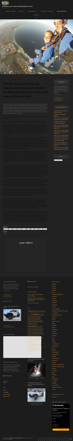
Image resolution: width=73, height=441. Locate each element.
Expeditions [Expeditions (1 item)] (38, 314)
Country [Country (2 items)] (42, 312)
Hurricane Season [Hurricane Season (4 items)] (39, 326)
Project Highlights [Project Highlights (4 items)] (38, 335)
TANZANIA (54, 380)
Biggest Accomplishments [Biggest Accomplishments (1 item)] (41, 308)
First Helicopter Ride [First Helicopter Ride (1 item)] (37, 316)
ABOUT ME (36, 12)
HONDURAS (54, 331)
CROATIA (54, 304)
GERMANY (54, 322)
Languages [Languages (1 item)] (35, 328)
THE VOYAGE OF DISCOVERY (47, 8)
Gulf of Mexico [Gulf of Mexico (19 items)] (32, 324)
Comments (6, 391)
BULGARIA (54, 293)
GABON (53, 320)
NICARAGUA (54, 357)
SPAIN (53, 374)
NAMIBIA (54, 353)
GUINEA (53, 329)
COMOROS (54, 300)
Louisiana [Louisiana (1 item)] (40, 328)
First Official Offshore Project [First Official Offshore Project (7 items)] (35, 318)
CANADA (54, 296)
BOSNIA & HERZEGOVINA (57, 291)
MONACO (54, 347)
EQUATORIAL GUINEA (56, 312)
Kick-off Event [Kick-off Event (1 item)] (30, 328)
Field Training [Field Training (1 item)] (30, 316)
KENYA (53, 337)
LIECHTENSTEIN (55, 341)
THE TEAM (36, 300)
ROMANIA (54, 366)
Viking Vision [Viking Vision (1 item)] (30, 348)
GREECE (53, 324)
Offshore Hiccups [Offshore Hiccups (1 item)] (30, 335)
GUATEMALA (55, 326)
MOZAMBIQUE (55, 351)
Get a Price (56, 427)
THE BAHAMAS (55, 382)
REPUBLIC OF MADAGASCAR (58, 364)
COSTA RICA (54, 302)
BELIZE (53, 289)
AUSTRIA (54, 285)
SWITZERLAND (55, 376)
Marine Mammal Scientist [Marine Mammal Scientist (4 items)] (38, 330)
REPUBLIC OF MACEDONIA (58, 362)
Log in (4, 387)
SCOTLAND (54, 368)
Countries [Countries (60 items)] (35, 312)
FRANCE (53, 316)
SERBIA (53, 370)
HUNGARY (54, 333)
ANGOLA (54, 283)
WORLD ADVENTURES (61, 8)
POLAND (54, 359)
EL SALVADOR (55, 310)
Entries (5, 389)
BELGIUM (54, 287)
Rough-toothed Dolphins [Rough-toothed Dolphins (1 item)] (31, 337)
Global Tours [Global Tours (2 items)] (35, 321)
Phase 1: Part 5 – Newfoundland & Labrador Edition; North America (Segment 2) (61, 124)
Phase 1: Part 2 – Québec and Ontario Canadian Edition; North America (61, 141)
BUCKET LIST (21, 8)
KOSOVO (54, 339)
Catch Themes (9, 436)
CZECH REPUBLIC (56, 306)
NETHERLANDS (55, 355)
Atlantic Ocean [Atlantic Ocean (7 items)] (31, 308)
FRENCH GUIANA (55, 318)
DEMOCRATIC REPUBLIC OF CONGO (60, 308)
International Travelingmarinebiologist (26, 3)
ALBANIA (54, 281)
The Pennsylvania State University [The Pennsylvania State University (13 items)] (34, 342)
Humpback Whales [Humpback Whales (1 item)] (31, 326)
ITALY (53, 335)
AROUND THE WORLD (10, 8)
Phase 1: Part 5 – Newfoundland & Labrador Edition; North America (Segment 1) (61, 129)
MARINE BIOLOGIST (32, 8)
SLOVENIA (54, 372)
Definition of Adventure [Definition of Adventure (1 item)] (31, 314)
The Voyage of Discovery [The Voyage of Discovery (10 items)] (34, 346)
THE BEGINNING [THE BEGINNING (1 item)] (30, 339)
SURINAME (54, 378)
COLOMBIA (54, 298)
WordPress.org (6, 393)
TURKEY (54, 386)
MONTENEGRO (55, 349)
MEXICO (54, 345)
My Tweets (54, 394)
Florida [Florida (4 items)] (29, 321)
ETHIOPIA (54, 314)
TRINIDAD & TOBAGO (56, 384)
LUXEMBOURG (55, 343)
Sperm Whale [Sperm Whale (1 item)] (39, 337)
